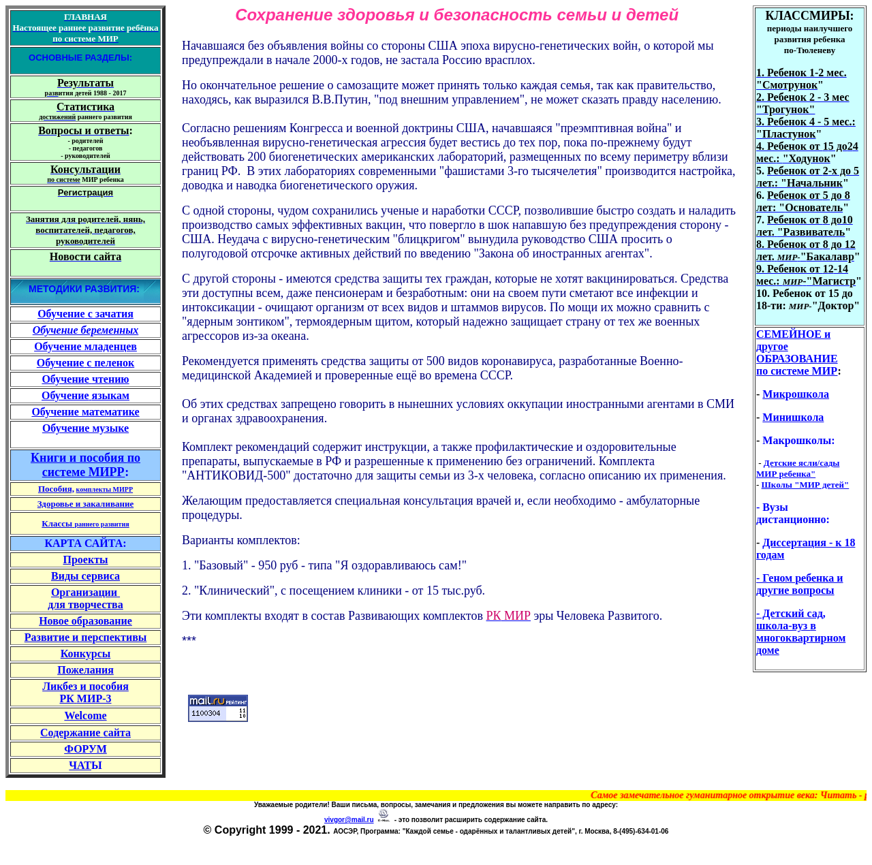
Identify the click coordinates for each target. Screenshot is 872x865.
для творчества (85, 604)
